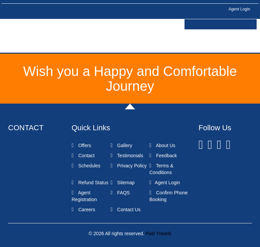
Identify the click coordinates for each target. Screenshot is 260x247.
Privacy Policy (128, 165)
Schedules (86, 165)
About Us (162, 145)
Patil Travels (158, 233)
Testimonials (126, 155)
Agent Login (239, 9)
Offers (81, 145)
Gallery (121, 145)
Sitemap (122, 182)
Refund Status (90, 182)
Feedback (163, 155)
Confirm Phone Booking (168, 196)
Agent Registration (84, 196)
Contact (83, 155)
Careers (83, 209)
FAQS (120, 192)
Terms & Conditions (161, 169)
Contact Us (125, 209)
